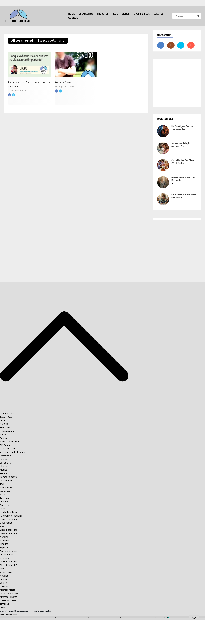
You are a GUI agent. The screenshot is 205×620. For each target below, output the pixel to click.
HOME (71, 13)
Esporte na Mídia (8, 519)
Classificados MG (8, 530)
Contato (73, 17)
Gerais (3, 420)
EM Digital (5, 445)
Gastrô (3, 582)
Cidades (4, 544)
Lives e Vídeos (141, 13)
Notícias (4, 537)
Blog (115, 13)
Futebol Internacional (11, 515)
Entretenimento (5, 456)
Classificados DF (8, 533)
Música (3, 470)
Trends (3, 473)
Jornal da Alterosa (9, 593)
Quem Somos (86, 13)
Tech (2, 484)
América (4, 498)
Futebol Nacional (8, 512)
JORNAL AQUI (4, 541)
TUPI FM (2, 608)
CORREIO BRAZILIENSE (8, 601)
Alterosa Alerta (7, 590)
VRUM (2, 526)
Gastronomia (7, 480)
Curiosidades (6, 554)
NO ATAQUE (4, 495)
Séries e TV (5, 462)
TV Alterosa (4, 586)
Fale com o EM (7, 448)
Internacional (7, 431)
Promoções (6, 487)
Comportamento (8, 477)
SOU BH (2, 569)
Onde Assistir (6, 522)
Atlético (4, 501)
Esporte (4, 547)
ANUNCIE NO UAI (5, 491)
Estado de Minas (6, 417)
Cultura (4, 438)
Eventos (158, 13)
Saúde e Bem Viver (9, 441)
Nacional (4, 434)
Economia (5, 427)
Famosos (4, 459)
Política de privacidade (8, 615)
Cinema (4, 466)
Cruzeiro (4, 505)
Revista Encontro (6, 572)
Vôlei (2, 508)
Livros (126, 13)
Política (4, 424)
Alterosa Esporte (8, 597)
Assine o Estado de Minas (13, 452)
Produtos (103, 13)
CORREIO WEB (5, 604)
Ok (168, 618)
